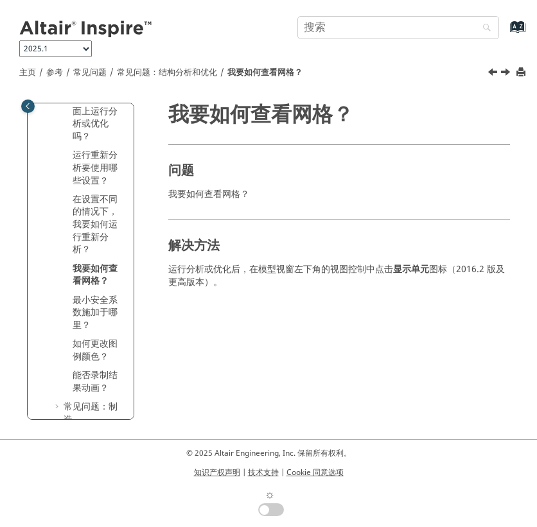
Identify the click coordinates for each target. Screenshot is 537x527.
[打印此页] (522, 73)
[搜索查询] (398, 27)
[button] (67, 155)
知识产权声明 (217, 472)
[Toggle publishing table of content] (28, 106)
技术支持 (263, 472)
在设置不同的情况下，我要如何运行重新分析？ (95, 224)
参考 (54, 72)
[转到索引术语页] (503, 33)
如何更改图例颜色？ (95, 350)
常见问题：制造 (91, 413)
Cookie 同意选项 (315, 472)
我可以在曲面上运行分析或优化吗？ (95, 117)
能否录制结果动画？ (95, 381)
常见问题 (90, 72)
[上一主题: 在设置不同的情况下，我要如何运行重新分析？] (494, 74)
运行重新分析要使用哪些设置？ (95, 167)
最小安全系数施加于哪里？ (95, 312)
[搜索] (484, 28)
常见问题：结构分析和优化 (167, 72)
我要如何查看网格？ (265, 72)
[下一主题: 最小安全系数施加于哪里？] (507, 74)
